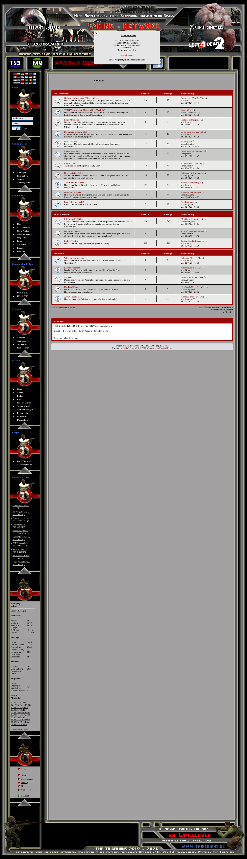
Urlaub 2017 (22, 292)
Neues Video (188, 110)
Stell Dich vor (70, 141)
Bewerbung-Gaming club (193, 132)
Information (22, 176)
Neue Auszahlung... (21, 563)
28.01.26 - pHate (18, 702)
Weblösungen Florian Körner (160, 348)
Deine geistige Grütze (73, 173)
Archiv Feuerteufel (72, 296)
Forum (20, 241)
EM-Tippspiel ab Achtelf (193, 219)
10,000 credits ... (20, 525)
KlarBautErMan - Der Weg (194, 287)
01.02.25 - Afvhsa (19, 724)
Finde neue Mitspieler (192, 120)
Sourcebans (22, 344)
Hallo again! (188, 141)
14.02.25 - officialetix (20, 719)
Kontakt (20, 399)
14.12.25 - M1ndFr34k (21, 705)
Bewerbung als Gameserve (194, 151)
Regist (26, 128)
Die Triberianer (60, 93)
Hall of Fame (23, 347)
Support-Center (24, 402)
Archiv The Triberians (74, 182)
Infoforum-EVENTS (73, 219)
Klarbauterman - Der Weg (194, 296)
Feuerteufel (58, 253)
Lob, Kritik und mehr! (74, 202)
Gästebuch (21, 244)
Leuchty (24, 782)
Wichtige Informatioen (74, 258)
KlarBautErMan (71, 287)
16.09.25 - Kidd (18, 710)
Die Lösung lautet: (72, 231)
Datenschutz (22, 420)
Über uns (21, 251)
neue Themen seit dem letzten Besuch (216, 307)
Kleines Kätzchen (72, 267)
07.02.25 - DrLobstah (20, 722)
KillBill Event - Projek (192, 192)
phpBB (128, 345)
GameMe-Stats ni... (21, 538)
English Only (70, 163)
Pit (22, 786)
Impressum (22, 416)
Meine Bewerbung (72, 151)
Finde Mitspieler (71, 120)
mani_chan (26, 789)
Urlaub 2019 (22, 296)
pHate (23, 775)
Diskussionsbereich (72, 192)
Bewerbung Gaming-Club (75, 132)
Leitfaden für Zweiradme (193, 173)
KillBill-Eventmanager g (193, 182)
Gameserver (22, 337)
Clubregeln (22, 172)
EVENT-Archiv (71, 241)
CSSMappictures (24, 464)
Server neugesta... (21, 531)
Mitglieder (21, 237)
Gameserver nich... (21, 519)
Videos (20, 392)
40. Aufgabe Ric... (21, 513)
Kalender (21, 248)
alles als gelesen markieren (63, 307)
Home (20, 224)
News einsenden (24, 234)
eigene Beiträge (226, 312)
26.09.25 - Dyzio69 (19, 707)
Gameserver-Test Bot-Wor (194, 98)
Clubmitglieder (24, 182)
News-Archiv (23, 231)
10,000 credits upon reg (193, 163)
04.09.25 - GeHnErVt (20, 712)
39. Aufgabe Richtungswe (194, 241)
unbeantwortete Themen (222, 309)
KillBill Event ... (20, 550)
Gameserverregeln (25, 409)
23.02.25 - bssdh (18, 717)
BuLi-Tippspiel (24, 461)
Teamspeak (22, 341)
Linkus (20, 396)
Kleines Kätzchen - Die (192, 267)
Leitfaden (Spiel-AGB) (192, 258)
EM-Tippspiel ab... (21, 544)
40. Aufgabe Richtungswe (194, 231)
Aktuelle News (23, 227)
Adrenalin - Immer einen (193, 277)
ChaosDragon (27, 779)
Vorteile (20, 179)
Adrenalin (68, 277)
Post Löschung (189, 202)
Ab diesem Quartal (21, 556)
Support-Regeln (24, 406)
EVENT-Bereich (61, 214)
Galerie (20, 389)
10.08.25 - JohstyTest (20, 714)
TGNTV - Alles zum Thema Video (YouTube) (84, 110)
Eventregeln (22, 413)
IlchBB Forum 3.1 (131, 348)
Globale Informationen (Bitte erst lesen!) (82, 98)
